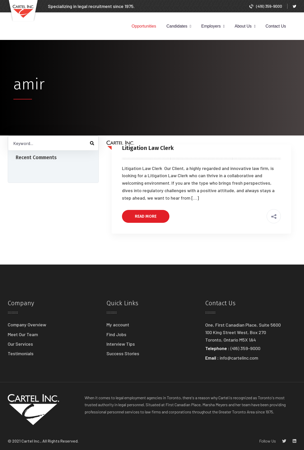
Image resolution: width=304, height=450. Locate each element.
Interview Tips (120, 344)
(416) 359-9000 (265, 6)
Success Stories (122, 353)
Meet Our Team (23, 334)
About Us (243, 26)
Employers (211, 26)
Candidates (177, 26)
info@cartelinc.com (239, 358)
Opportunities (144, 26)
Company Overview (27, 324)
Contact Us (276, 26)
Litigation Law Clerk (148, 148)
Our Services (20, 344)
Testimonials (21, 353)
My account (117, 324)
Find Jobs (116, 334)
